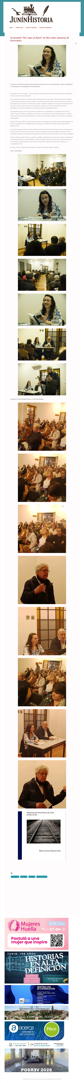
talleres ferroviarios (42, 876)
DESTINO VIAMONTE (31, 27)
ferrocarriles (24, 876)
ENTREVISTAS (19, 27)
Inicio (11, 27)
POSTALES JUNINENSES (45, 27)
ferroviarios (32, 876)
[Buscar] (78, 4)
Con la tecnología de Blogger (42, 1076)
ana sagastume (15, 876)
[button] (75, 44)
